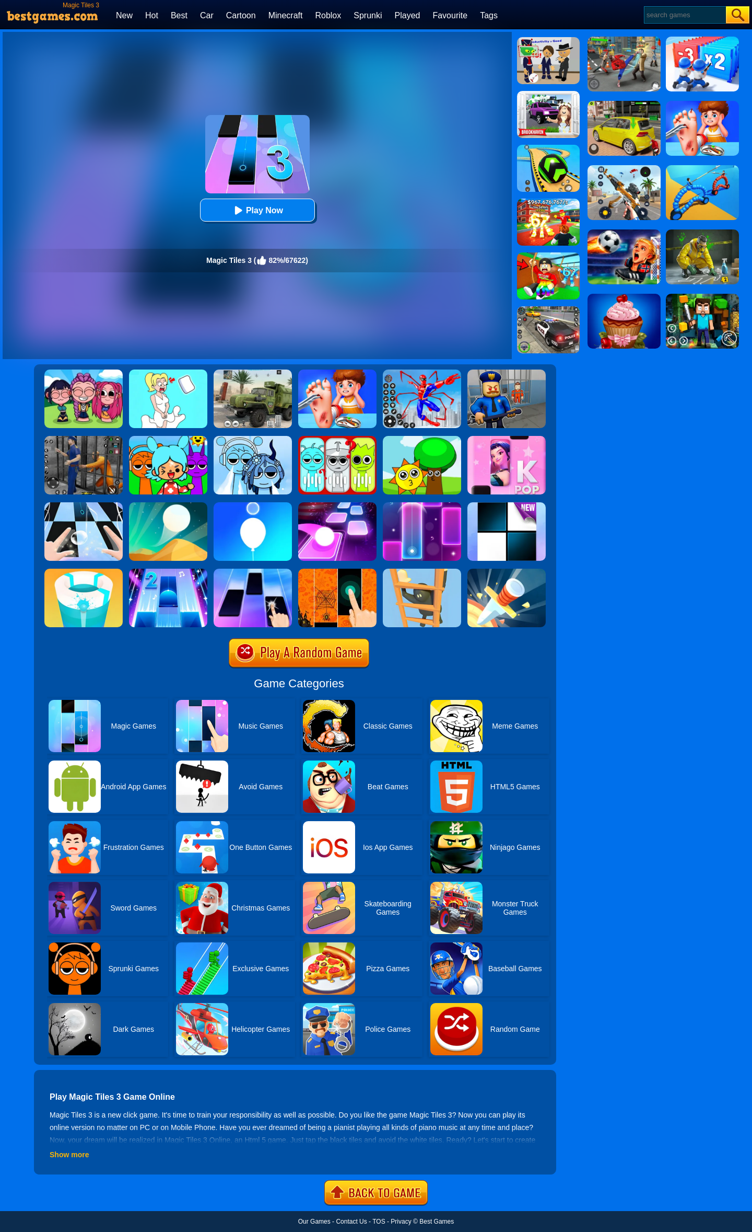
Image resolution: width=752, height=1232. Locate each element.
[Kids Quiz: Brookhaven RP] (548, 94)
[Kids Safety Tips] (337, 373)
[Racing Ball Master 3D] (548, 148)
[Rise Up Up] (253, 506)
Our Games (314, 1221)
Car (207, 15)
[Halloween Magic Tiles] (337, 572)
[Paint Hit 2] (83, 572)
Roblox (328, 15)
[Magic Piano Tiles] (253, 572)
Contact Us (351, 1221)
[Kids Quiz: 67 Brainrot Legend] (548, 202)
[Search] (684, 15)
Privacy (401, 1221)
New (124, 15)
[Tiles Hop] (337, 506)
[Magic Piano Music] (422, 506)
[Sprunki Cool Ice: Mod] (253, 439)
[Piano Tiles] (506, 506)
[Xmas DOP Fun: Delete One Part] (168, 373)
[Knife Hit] (506, 572)
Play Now (257, 210)
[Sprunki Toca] (168, 439)
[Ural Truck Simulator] (253, 373)
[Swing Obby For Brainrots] (548, 256)
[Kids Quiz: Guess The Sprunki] (337, 439)
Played (407, 15)
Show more (69, 1154)
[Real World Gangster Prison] (83, 439)
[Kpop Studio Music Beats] (83, 373)
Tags (489, 15)
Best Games (436, 1221)
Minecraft (285, 15)
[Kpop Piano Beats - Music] (506, 439)
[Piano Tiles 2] (168, 572)
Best (179, 15)
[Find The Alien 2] (548, 40)
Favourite (449, 15)
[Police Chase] (548, 310)
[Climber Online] (422, 572)
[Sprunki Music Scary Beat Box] (422, 439)
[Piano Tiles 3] (83, 506)
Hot (151, 15)
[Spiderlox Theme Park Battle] (422, 373)
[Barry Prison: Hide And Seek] (506, 373)
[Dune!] (168, 506)
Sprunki (368, 15)
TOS (378, 1221)
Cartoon (241, 15)
